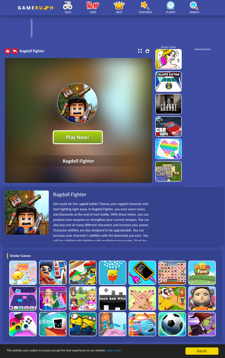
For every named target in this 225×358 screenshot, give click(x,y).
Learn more (137, 351)
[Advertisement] (115, 28)
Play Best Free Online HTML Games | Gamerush (35, 7)
